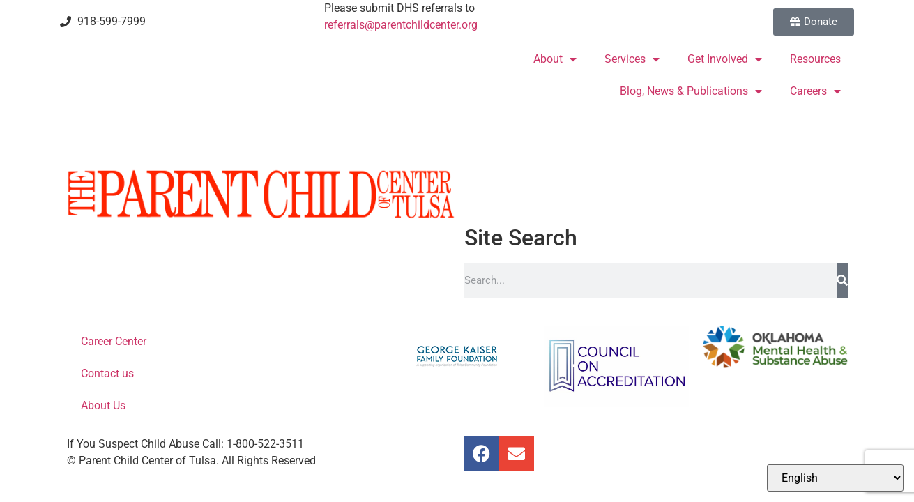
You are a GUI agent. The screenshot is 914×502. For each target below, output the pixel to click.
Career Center (113, 341)
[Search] (842, 280)
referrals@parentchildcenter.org (401, 24)
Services (632, 59)
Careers (815, 91)
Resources (815, 59)
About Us (103, 405)
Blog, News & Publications (691, 91)
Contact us (107, 373)
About (555, 59)
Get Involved (724, 59)
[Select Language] (835, 478)
